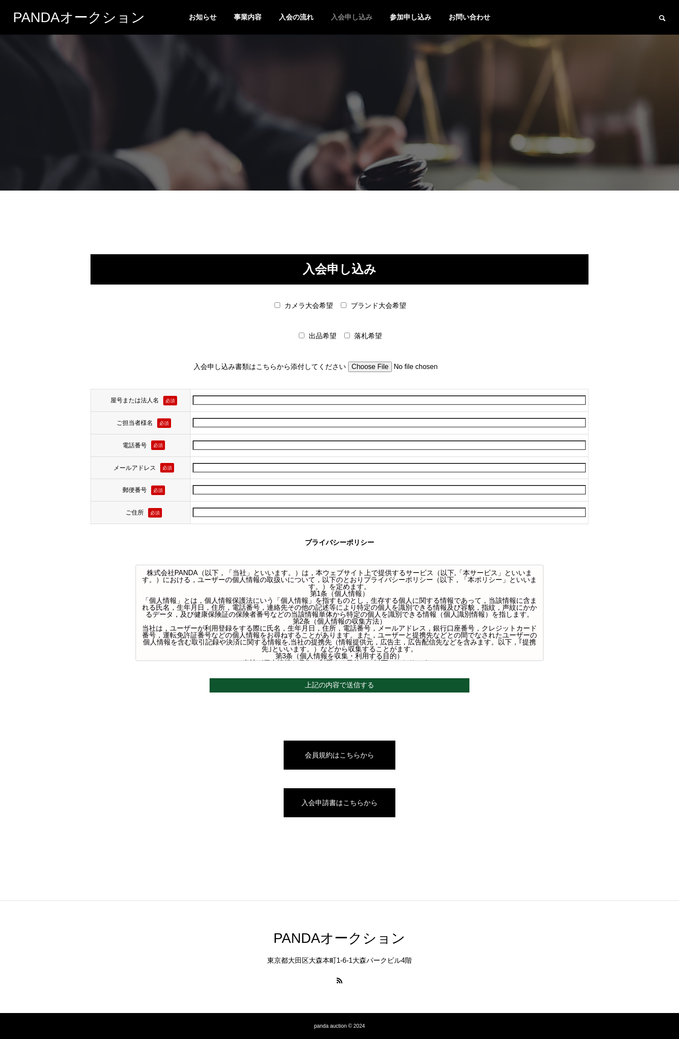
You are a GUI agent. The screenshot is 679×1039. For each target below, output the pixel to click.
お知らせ (203, 17)
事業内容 (248, 17)
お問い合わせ (469, 17)
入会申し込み (351, 17)
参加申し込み (410, 17)
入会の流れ (296, 17)
